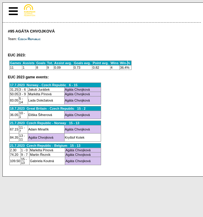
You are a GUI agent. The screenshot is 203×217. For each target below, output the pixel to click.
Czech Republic (29, 39)
